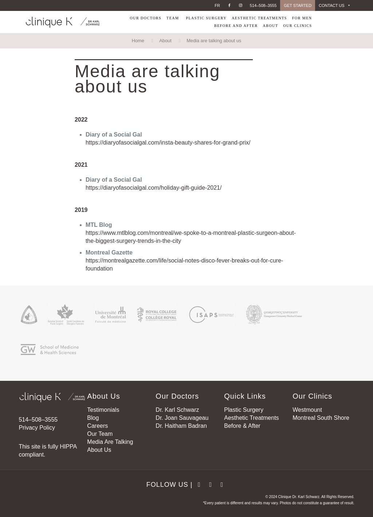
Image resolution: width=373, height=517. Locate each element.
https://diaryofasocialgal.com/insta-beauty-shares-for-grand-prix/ (168, 142)
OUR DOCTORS (145, 18)
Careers (97, 426)
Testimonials (103, 410)
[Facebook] (229, 5)
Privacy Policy (37, 428)
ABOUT (270, 26)
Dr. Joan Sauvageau (182, 418)
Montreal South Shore (320, 418)
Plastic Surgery (243, 410)
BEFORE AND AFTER (235, 26)
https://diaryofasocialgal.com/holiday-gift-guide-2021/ (154, 188)
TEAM (172, 18)
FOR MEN (302, 18)
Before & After (242, 426)
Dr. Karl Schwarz (177, 410)
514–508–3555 (263, 5)
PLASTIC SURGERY (206, 18)
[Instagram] (240, 5)
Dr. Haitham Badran (181, 426)
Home (138, 40)
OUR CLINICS (297, 26)
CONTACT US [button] (335, 5)
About (165, 40)
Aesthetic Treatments (251, 418)
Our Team (100, 434)
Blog (93, 418)
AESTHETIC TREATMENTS (259, 18)
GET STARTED (297, 5)
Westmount (307, 410)
